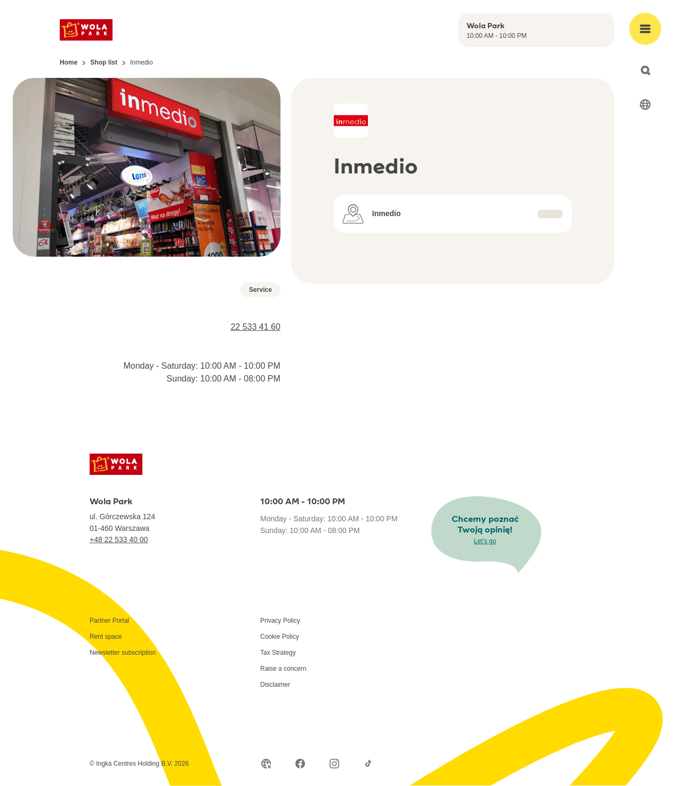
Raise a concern (283, 668)
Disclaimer (275, 684)
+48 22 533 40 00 (119, 539)
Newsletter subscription (123, 652)
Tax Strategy (278, 652)
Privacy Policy (280, 620)
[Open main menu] (645, 29)
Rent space (106, 636)
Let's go (485, 541)
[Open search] (645, 70)
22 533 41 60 (255, 326)
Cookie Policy (279, 636)
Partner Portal (109, 620)
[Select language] (645, 104)
